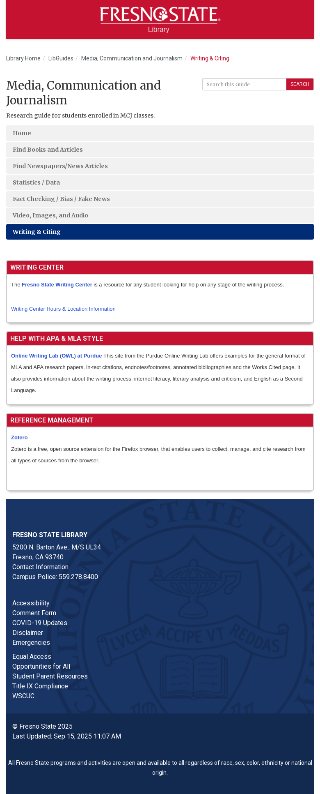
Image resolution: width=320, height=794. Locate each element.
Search (299, 84)
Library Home (23, 58)
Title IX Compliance (40, 686)
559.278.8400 (78, 577)
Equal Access (31, 656)
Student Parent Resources (50, 676)
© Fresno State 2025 (42, 726)
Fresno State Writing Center (57, 285)
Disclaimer (27, 633)
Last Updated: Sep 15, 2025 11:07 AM (66, 736)
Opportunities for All (41, 666)
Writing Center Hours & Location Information (63, 309)
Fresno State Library (49, 535)
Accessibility (31, 603)
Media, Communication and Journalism (132, 58)
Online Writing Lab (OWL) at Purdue (56, 356)
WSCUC (23, 696)
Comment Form (34, 613)
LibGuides (60, 58)
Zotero (19, 437)
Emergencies (31, 642)
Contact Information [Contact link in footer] (40, 567)
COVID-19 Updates (39, 623)
